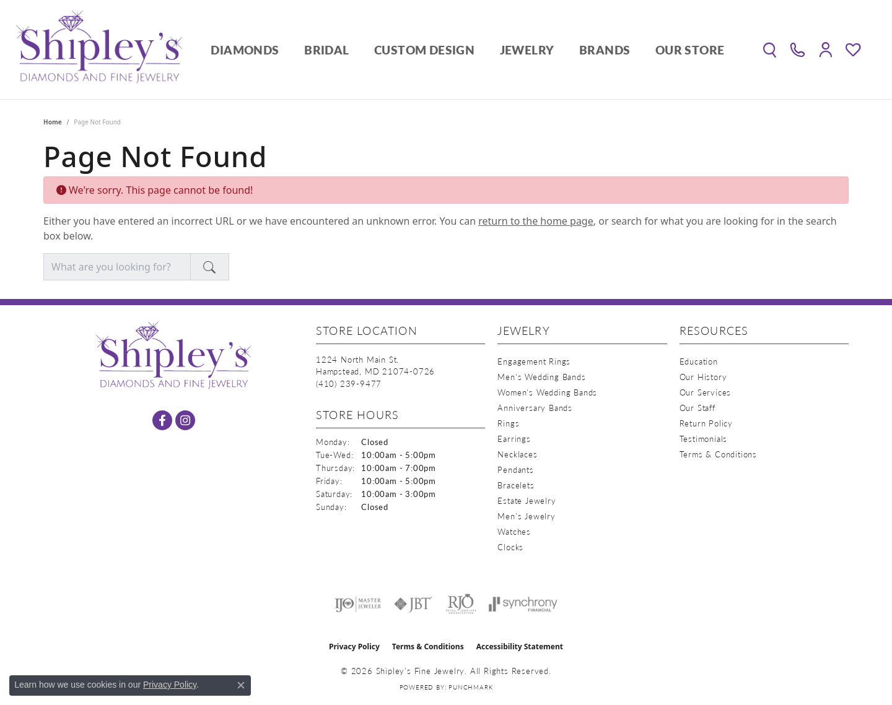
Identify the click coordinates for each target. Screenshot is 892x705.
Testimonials (704, 438)
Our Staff (697, 407)
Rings (508, 423)
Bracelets (515, 485)
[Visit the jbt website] (413, 604)
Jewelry (527, 49)
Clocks (510, 547)
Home (52, 122)
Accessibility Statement (519, 646)
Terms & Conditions (718, 454)
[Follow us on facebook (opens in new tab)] (162, 420)
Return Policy (706, 423)
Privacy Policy (354, 646)
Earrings (513, 438)
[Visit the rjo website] (460, 604)
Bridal (326, 49)
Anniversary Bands (534, 407)
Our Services (706, 392)
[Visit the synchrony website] (523, 604)
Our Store (690, 49)
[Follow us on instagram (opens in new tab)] (185, 420)
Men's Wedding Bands (541, 377)
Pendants (515, 469)
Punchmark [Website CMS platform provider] (470, 687)
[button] (769, 49)
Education (699, 361)
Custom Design (424, 49)
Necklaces (517, 454)
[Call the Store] (349, 383)
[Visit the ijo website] (357, 604)
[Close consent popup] (241, 685)
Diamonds (245, 49)
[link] (797, 49)
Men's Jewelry (526, 516)
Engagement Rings (534, 361)
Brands (604, 49)
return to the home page (535, 221)
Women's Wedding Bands (547, 392)
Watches (514, 531)
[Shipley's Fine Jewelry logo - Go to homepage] (99, 49)
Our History (703, 377)
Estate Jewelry (526, 500)
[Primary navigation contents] (467, 49)
